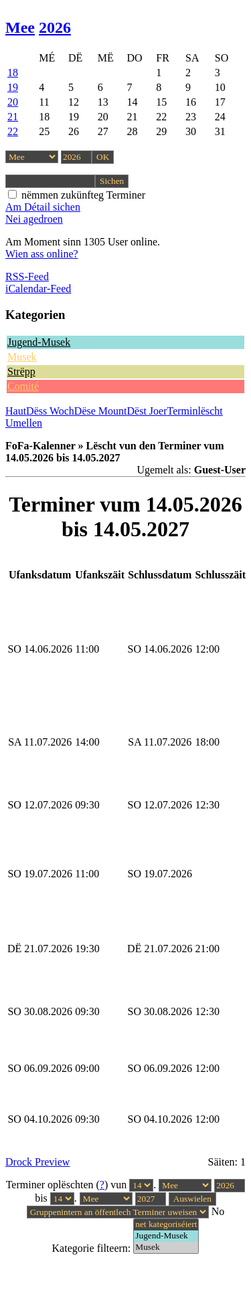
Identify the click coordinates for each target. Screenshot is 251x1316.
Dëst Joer (147, 411)
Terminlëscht (195, 411)
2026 (55, 27)
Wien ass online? (41, 253)
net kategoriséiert (166, 1224)
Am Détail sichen (42, 207)
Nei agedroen (34, 219)
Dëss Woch (50, 411)
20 (12, 102)
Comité (23, 386)
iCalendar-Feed (38, 288)
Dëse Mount (100, 411)
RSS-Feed (27, 276)
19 (12, 87)
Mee (20, 27)
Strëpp (21, 371)
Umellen (23, 423)
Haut (15, 411)
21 (12, 116)
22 (12, 131)
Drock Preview (37, 1162)
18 (12, 72)
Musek (22, 356)
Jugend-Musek (38, 342)
